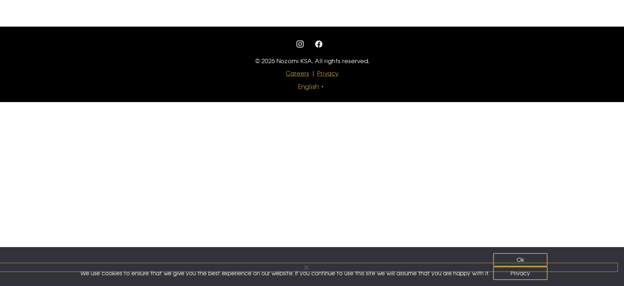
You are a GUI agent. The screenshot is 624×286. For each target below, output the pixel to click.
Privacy (328, 73)
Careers (297, 73)
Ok (521, 260)
